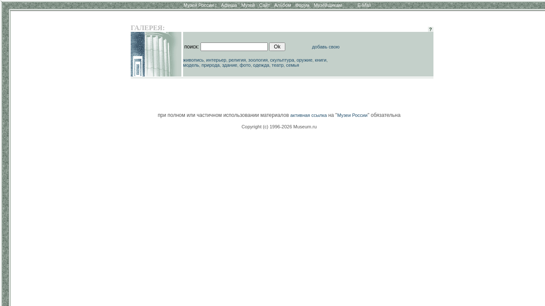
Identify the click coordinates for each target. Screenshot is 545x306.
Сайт (264, 5)
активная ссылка (308, 115)
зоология (258, 59)
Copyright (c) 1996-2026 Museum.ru (279, 126)
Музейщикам (328, 5)
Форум (302, 5)
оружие (305, 59)
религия (237, 59)
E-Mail (364, 5)
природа (210, 65)
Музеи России (200, 5)
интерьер (216, 59)
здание (229, 65)
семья (292, 65)
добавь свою (326, 46)
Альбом (282, 5)
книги (320, 59)
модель (191, 65)
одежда (261, 65)
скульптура (282, 59)
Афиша (229, 5)
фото (245, 65)
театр (278, 65)
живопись (193, 59)
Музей (248, 5)
